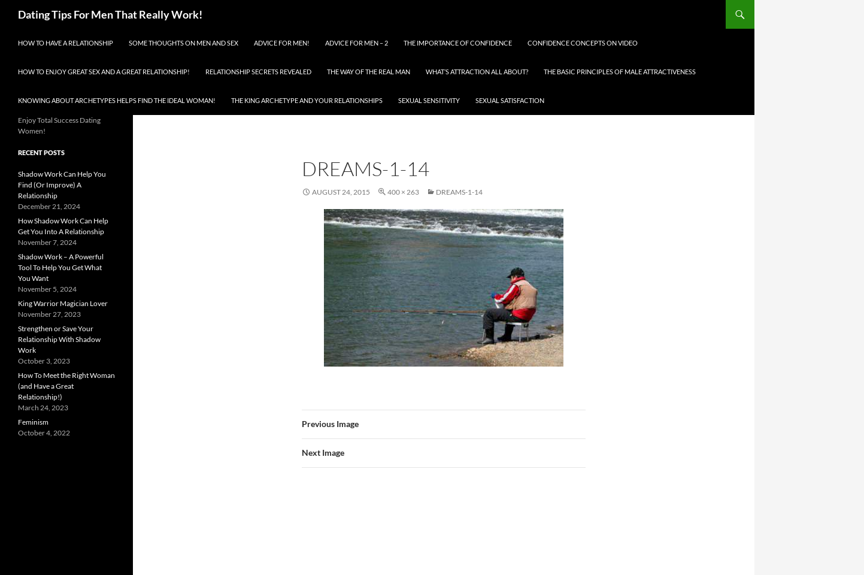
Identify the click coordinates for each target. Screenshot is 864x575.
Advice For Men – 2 (356, 43)
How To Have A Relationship (65, 43)
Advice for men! (282, 43)
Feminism (33, 421)
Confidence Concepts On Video (583, 43)
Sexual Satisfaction (509, 100)
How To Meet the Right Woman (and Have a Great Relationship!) (66, 386)
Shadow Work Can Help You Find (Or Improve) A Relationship (62, 185)
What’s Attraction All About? (477, 71)
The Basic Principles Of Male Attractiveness (620, 71)
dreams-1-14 (459, 191)
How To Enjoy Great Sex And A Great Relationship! (104, 71)
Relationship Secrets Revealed (258, 71)
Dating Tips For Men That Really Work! (110, 14)
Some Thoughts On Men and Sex (183, 43)
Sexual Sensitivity (429, 100)
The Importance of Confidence (458, 43)
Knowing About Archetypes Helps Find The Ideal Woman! (117, 100)
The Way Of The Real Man (368, 71)
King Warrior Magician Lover (63, 303)
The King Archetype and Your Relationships (307, 100)
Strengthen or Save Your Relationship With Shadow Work (59, 339)
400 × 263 (403, 191)
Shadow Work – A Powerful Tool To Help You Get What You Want (61, 267)
